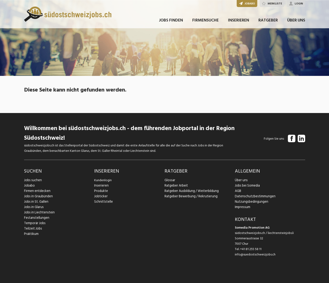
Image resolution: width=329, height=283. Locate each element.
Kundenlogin (103, 180)
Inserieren (100, 185)
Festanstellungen (36, 217)
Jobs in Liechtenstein (38, 212)
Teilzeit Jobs (33, 228)
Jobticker (100, 196)
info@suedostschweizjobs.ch (255, 254)
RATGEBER (268, 23)
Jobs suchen (32, 180)
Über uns (241, 180)
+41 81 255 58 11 (250, 249)
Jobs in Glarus (33, 207)
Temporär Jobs (34, 223)
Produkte (100, 191)
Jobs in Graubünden (37, 196)
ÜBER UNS (296, 23)
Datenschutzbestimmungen (254, 196)
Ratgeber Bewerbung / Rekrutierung (189, 196)
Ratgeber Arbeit (175, 185)
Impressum (242, 207)
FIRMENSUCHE (205, 23)
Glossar (169, 180)
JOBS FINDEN (171, 23)
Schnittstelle (103, 201)
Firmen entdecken (37, 191)
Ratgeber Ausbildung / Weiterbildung (190, 191)
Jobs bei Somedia (247, 185)
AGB (238, 191)
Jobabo (29, 185)
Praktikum (31, 234)
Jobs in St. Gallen (35, 201)
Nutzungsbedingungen (250, 201)
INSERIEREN (238, 23)
